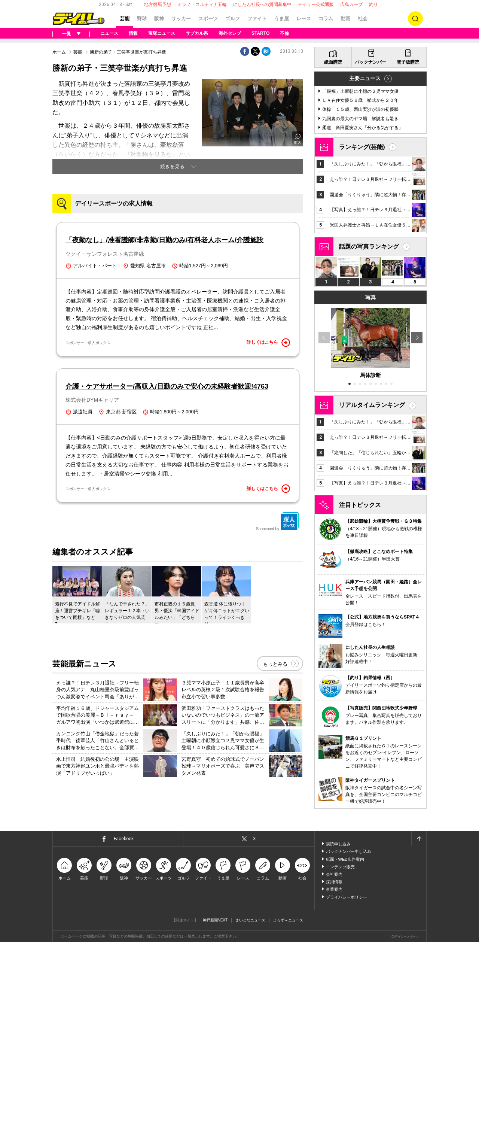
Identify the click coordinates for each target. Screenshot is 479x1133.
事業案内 (334, 1080)
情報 (133, 33)
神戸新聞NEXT (215, 1111)
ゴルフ (232, 18)
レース (303, 18)
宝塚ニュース (161, 33)
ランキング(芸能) (362, 338)
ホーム (59, 145)
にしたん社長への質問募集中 (262, 4)
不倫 (284, 33)
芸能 (124, 18)
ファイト (257, 18)
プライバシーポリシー (346, 1088)
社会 (362, 18)
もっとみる (275, 844)
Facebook (124, 1029)
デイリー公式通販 (316, 4)
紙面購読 (333, 253)
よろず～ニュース (288, 1111)
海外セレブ (230, 33)
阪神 (159, 18)
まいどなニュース (250, 1111)
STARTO (260, 33)
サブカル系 (197, 33)
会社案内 (334, 1065)
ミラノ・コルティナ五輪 (202, 4)
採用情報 (334, 1072)
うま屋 (281, 18)
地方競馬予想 (157, 4)
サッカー (181, 18)
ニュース (109, 33)
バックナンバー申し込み (348, 1042)
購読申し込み (338, 1035)
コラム (325, 18)
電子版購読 (408, 253)
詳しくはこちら (268, 523)
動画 (345, 18)
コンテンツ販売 (340, 1057)
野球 (142, 18)
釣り (373, 4)
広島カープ (351, 4)
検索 (415, 18)
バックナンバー (370, 253)
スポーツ (208, 18)
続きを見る (172, 260)
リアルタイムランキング (372, 596)
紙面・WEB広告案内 (345, 1050)
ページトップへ (418, 1029)
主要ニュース (365, 269)
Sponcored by (277, 701)
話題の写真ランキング (369, 437)
